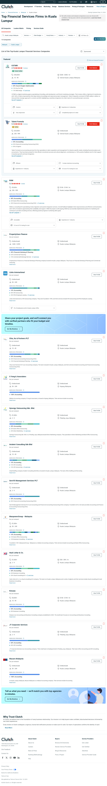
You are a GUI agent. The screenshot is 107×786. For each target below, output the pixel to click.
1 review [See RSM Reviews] (22, 183)
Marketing (47, 6)
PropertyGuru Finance (18, 234)
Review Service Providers (63, 747)
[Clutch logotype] (7, 739)
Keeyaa (12, 591)
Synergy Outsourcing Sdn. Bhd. (22, 408)
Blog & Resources (60, 751)
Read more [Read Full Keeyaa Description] (12, 617)
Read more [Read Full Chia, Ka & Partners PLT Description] (12, 368)
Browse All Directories (62, 743)
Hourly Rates (50, 35)
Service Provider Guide (89, 755)
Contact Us (4, 753)
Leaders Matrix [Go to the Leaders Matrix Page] (18, 28)
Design (54, 6)
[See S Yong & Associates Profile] (5, 377)
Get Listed (85, 743)
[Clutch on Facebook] (2, 757)
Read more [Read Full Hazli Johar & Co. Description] (12, 583)
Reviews (70, 35)
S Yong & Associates (17, 376)
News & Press (32, 751)
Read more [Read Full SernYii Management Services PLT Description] (12, 508)
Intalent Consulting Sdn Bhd (20, 444)
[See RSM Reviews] (16, 183)
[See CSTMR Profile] (7, 66)
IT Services (38, 6)
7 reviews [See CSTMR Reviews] (25, 68)
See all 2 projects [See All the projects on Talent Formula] (17, 156)
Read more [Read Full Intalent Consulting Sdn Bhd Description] (12, 472)
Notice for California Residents (9, 773)
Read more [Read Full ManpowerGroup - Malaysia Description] (12, 545)
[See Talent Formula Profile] (7, 122)
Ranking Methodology (35, 755)
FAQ (29, 759)
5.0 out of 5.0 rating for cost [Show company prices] (70, 168)
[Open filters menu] (83, 35)
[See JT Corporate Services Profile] (5, 626)
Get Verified (85, 747)
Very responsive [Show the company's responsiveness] (20, 112)
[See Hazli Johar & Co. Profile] (5, 554)
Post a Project (101, 6)
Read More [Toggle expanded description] (8, 728)
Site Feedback (5, 749)
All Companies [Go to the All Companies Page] (6, 28)
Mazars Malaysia (16, 659)
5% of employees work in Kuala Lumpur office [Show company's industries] (26, 308)
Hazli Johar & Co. (16, 553)
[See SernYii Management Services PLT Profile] (5, 481)
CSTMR (14, 65)
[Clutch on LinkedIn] (18, 757)
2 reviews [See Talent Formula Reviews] (25, 124)
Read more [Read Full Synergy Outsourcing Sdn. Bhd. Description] (12, 436)
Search (43, 2)
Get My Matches (12, 329)
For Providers (73, 2)
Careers (30, 747)
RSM (11, 180)
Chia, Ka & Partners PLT (19, 338)
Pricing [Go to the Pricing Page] (28, 28)
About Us (31, 743)
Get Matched (101, 39)
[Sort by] (94, 51)
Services (26, 35)
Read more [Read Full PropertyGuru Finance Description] (12, 264)
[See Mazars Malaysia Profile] (5, 660)
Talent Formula (17, 121)
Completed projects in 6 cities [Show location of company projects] (70, 112)
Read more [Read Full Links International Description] (12, 300)
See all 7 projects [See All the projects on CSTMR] (17, 100)
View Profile (80, 68)
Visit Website (93, 68)
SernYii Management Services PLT (23, 481)
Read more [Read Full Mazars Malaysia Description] (12, 682)
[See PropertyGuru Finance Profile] (5, 235)
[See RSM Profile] (5, 181)
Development (28, 6)
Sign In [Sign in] (95, 2)
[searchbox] (11, 35)
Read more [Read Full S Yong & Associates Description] (12, 400)
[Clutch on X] (6, 757)
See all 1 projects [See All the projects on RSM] (14, 212)
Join (103, 2)
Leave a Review (62, 2)
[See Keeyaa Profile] (5, 592)
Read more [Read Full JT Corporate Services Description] (12, 651)
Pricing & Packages (78, 6)
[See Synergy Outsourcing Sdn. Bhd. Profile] (5, 409)
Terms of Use (5, 776)
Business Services (64, 6)
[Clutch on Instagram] (10, 757)
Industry (61, 35)
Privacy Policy (5, 766)
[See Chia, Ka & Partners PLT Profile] (5, 339)
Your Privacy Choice (6, 769)
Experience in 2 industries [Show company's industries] (69, 107)
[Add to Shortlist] (101, 64)
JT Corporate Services (18, 625)
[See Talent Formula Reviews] (18, 123)
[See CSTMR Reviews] (18, 68)
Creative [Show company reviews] (18, 107)
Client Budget (37, 35)
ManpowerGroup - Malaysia (20, 516)
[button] (27, 35)
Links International (17, 272)
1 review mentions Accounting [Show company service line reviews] (70, 163)
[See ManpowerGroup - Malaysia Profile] (5, 517)
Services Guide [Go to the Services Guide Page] (39, 28)
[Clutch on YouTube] (14, 757)
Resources (89, 6)
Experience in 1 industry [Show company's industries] (22, 168)
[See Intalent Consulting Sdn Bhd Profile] (5, 445)
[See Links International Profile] (5, 273)
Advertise (85, 751)
